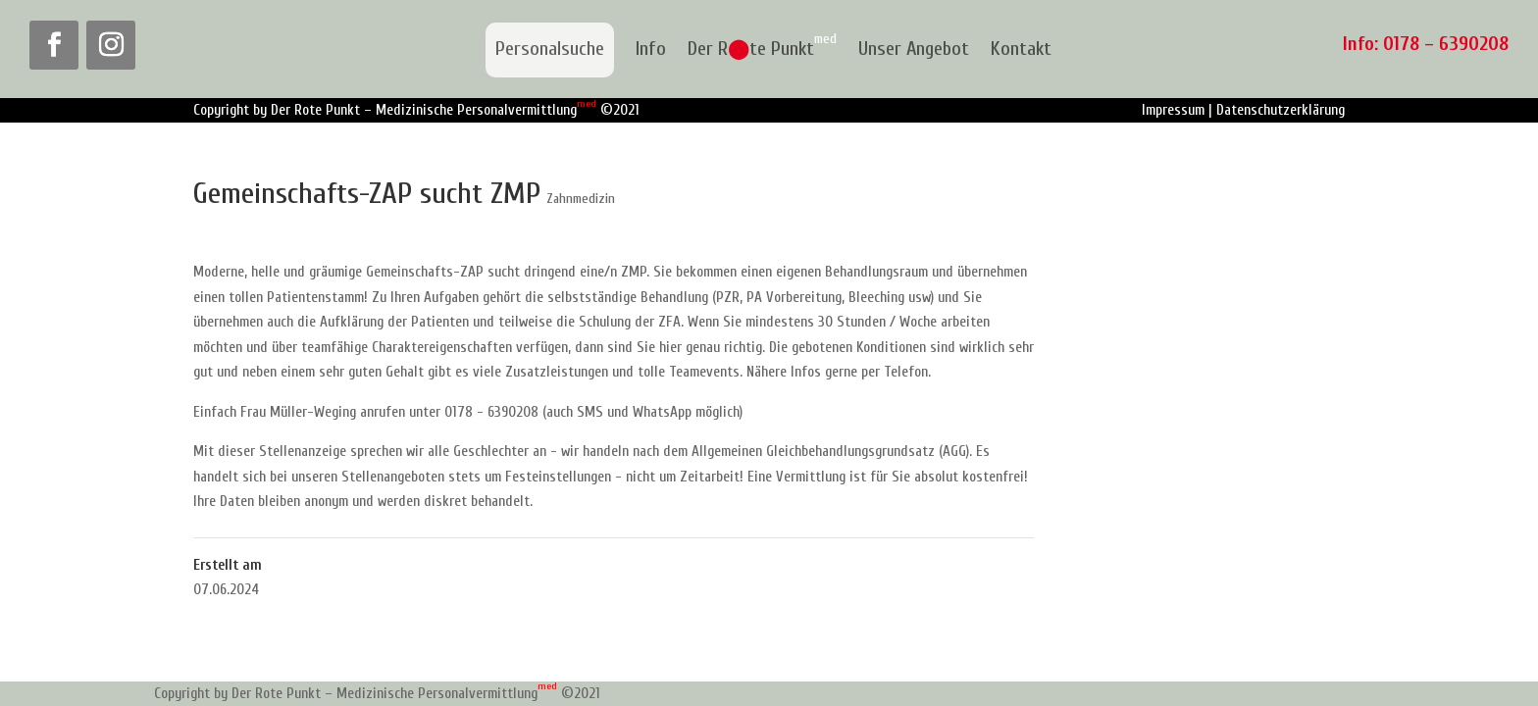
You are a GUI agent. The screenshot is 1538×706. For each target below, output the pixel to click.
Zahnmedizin (580, 198)
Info (651, 50)
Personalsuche (549, 48)
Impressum (1173, 110)
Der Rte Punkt (762, 50)
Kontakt (1021, 50)
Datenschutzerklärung (1280, 110)
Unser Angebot (913, 50)
